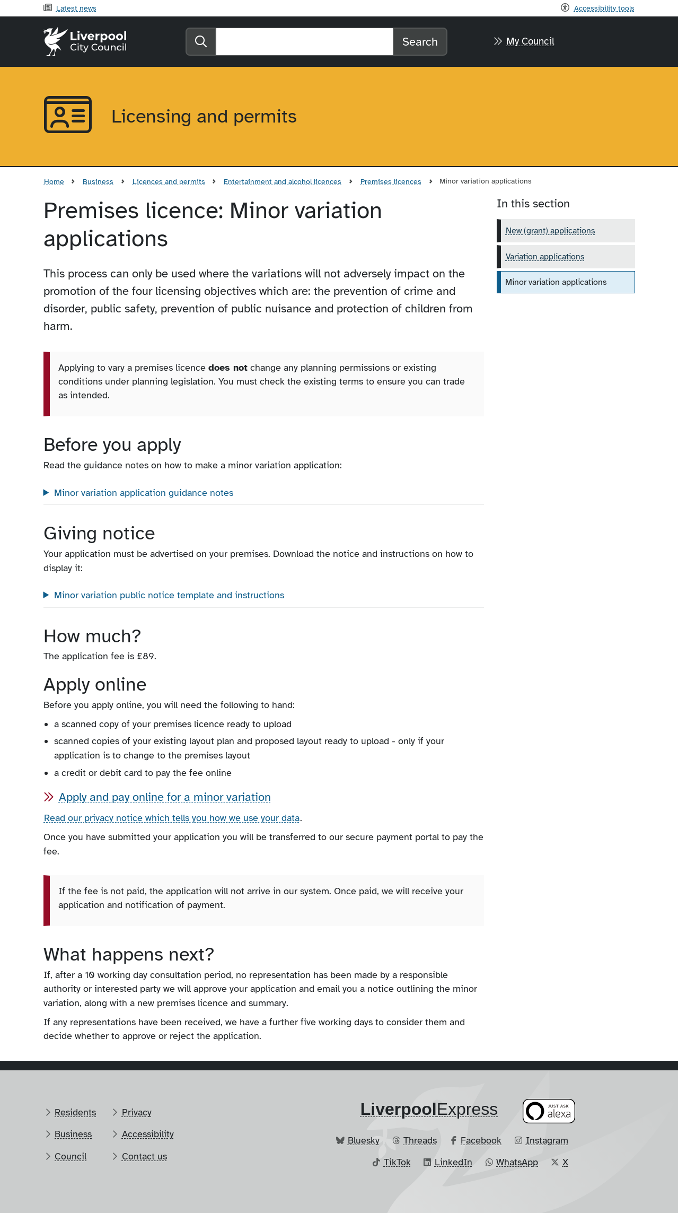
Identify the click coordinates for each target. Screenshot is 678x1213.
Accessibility (148, 1134)
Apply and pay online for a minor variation (165, 797)
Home (54, 181)
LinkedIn (453, 1162)
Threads (420, 1140)
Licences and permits (169, 181)
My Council (530, 41)
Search (420, 41)
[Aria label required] (68, 116)
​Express (429, 1109)
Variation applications (545, 256)
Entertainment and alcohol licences (282, 181)
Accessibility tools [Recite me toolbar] (604, 8)
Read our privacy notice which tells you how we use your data (172, 818)
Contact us (144, 1156)
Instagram (547, 1140)
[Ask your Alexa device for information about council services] (548, 1111)
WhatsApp (517, 1162)
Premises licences (390, 181)
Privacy (137, 1112)
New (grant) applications (550, 230)
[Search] (304, 42)
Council (70, 1156)
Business (98, 181)
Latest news (76, 8)
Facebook (481, 1140)
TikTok (397, 1162)
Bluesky (364, 1140)
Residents (75, 1112)
